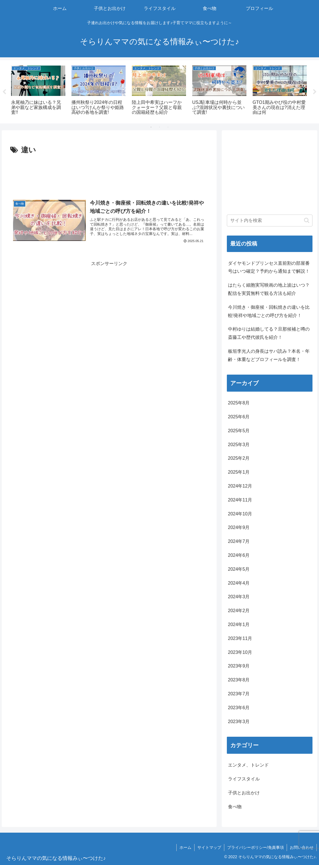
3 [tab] (168, 127)
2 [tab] (159, 127)
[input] (269, 220)
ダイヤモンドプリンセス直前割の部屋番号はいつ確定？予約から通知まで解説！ (269, 267)
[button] (307, 220)
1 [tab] (151, 127)
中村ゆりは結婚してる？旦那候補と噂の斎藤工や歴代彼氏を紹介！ (269, 333)
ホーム (185, 847)
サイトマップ (209, 847)
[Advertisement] (109, 173)
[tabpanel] (38, 91)
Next (315, 92)
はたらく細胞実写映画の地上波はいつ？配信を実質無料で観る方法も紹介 (269, 289)
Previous (4, 92)
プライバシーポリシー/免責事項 (255, 847)
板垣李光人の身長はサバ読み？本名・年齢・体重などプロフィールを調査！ (269, 355)
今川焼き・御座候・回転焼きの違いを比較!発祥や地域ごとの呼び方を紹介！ (269, 311)
